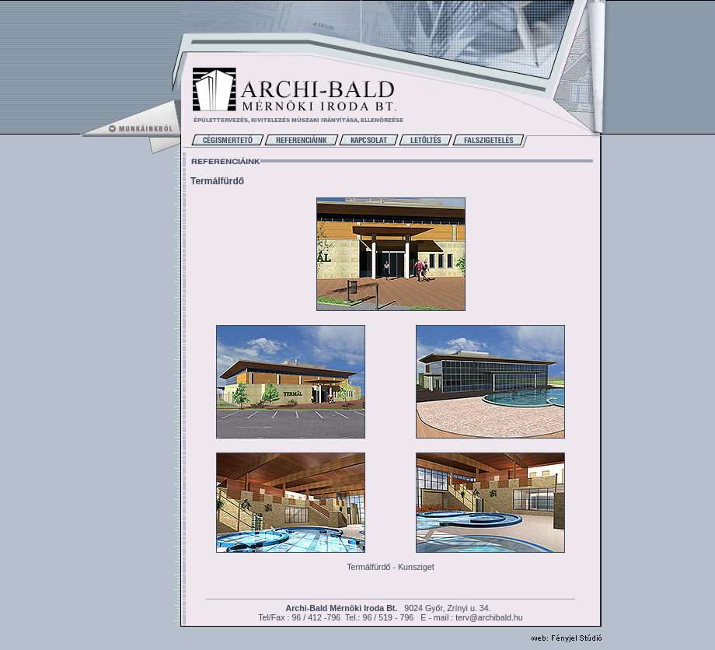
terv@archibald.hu (489, 617)
